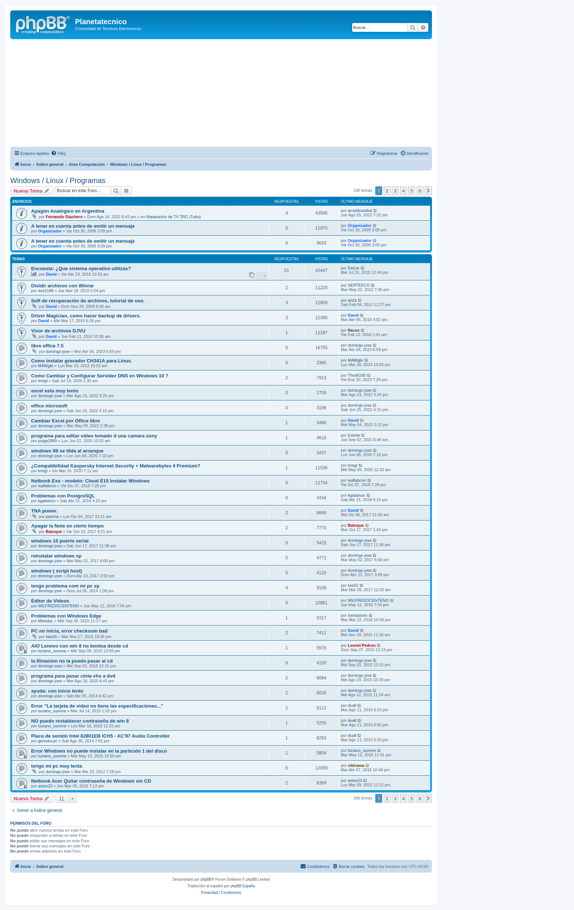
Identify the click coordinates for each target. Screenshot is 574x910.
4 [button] (403, 190)
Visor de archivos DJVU (58, 330)
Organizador (50, 231)
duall (352, 705)
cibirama (356, 765)
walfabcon (47, 486)
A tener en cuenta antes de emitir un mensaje (83, 226)
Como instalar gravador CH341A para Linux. (81, 360)
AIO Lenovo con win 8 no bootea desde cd (79, 646)
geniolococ (47, 741)
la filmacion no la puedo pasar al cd (72, 661)
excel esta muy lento (54, 391)
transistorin (358, 615)
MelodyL (45, 621)
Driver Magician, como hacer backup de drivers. (86, 315)
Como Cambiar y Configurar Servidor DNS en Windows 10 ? (99, 375)
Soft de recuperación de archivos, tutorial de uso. (88, 300)
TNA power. (44, 511)
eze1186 (45, 290)
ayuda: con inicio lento (57, 691)
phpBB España (242, 886)
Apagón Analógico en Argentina (67, 211)
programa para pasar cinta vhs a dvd (73, 676)
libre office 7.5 (47, 345)
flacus (353, 330)
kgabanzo (47, 501)
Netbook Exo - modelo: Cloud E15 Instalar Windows (90, 481)
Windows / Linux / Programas (57, 180)
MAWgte (45, 365)
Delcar (353, 268)
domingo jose (58, 351)
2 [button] (387, 190)
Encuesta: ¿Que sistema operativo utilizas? (81, 268)
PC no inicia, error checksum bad (69, 631)
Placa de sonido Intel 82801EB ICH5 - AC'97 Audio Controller (100, 736)
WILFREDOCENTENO (58, 606)
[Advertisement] (230, 94)
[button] (428, 190)
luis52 (353, 585)
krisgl (43, 380)
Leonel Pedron (362, 645)
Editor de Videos (50, 601)
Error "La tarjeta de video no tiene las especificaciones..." (97, 706)
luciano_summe (52, 651)
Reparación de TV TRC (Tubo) (173, 217)
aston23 (45, 786)
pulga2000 (47, 441)
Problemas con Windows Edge (66, 616)
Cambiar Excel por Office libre (65, 421)
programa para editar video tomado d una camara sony (94, 436)
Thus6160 (357, 375)
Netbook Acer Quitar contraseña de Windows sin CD (91, 781)
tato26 (51, 636)
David (51, 274)
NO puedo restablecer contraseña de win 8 (80, 721)
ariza (352, 300)
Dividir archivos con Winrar (62, 285)
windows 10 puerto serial (60, 541)
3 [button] (395, 190)
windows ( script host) (56, 571)
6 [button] (420, 190)
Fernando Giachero (64, 217)
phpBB (206, 879)
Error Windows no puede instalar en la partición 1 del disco (99, 751)
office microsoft (49, 406)
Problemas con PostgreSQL (63, 496)
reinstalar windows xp (56, 556)
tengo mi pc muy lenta (56, 766)
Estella (354, 435)
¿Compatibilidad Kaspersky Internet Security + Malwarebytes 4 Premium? (115, 466)
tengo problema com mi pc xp (65, 586)
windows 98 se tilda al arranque (67, 451)
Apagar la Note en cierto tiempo (67, 526)
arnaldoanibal (360, 210)
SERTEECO (359, 285)
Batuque (54, 531)
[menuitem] (58, 153)
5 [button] (411, 190)
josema (52, 516)
